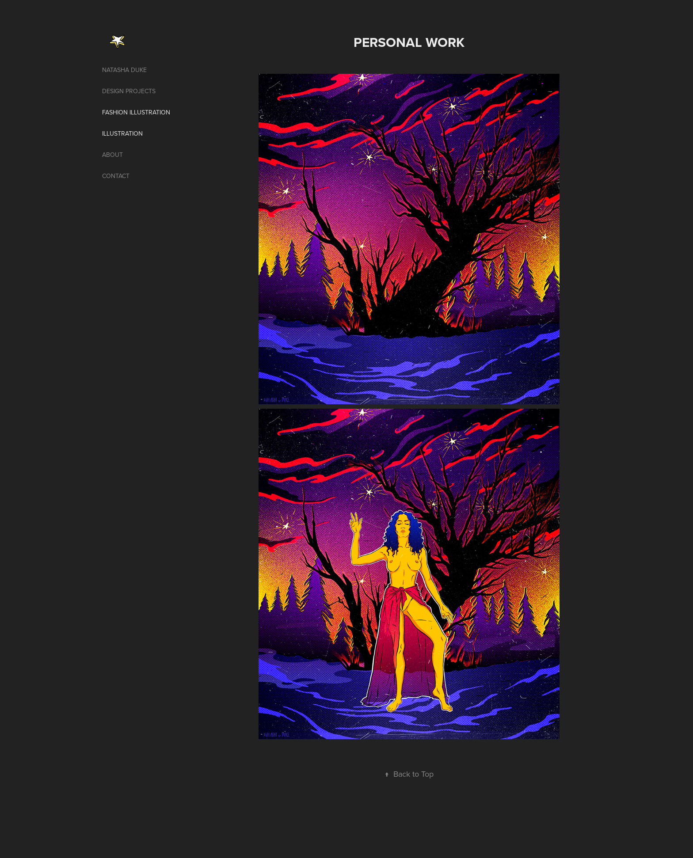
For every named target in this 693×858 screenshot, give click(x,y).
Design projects (129, 91)
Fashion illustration (136, 112)
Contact (115, 175)
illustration (122, 133)
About (112, 154)
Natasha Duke (124, 69)
